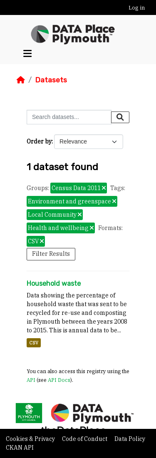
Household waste (54, 283)
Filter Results (51, 253)
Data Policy (129, 439)
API (31, 379)
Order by (39, 141)
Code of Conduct (85, 439)
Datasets (51, 80)
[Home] (21, 80)
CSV (33, 343)
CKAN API (20, 447)
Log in (137, 7)
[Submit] (120, 117)
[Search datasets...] (69, 117)
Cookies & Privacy (31, 439)
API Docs (59, 379)
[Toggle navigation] (27, 54)
